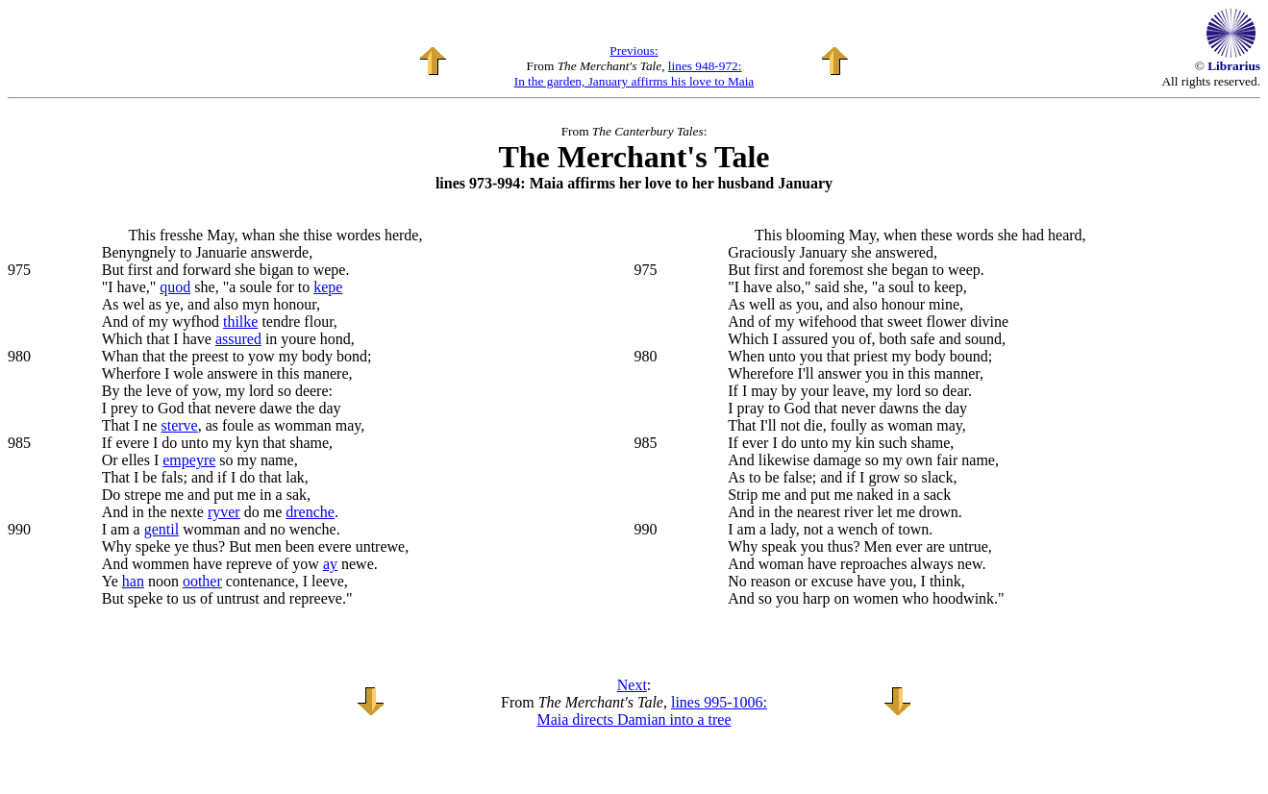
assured (238, 339)
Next (632, 685)
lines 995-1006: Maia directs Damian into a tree (651, 711)
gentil (161, 529)
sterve (179, 425)
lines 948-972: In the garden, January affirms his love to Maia (634, 73)
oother (202, 581)
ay (330, 564)
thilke (240, 321)
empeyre (188, 460)
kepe (327, 287)
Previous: (633, 50)
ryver (224, 512)
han (133, 581)
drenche (310, 512)
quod (175, 287)
